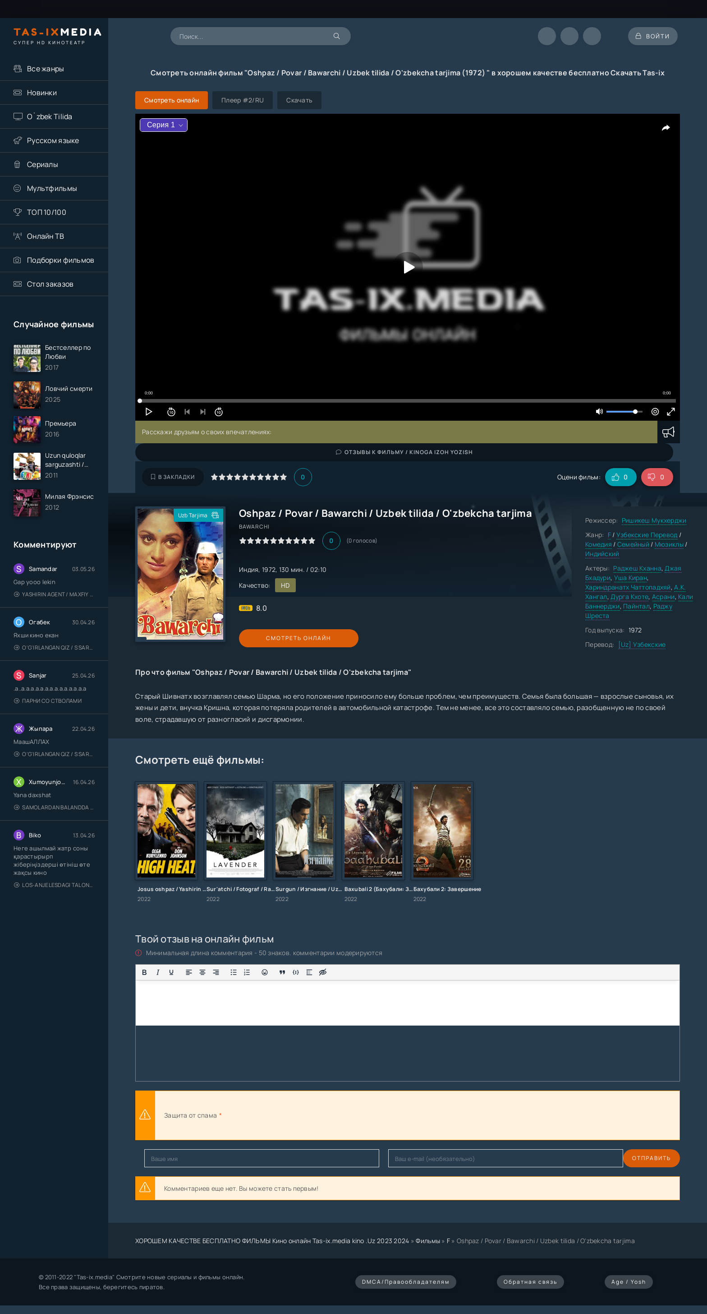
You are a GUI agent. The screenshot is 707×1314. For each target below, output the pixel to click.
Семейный (633, 544)
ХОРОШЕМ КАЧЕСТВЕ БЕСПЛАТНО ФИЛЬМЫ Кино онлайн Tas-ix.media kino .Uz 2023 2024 (272, 1240)
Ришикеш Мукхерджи (654, 520)
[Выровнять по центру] (202, 972)
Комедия (598, 544)
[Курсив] (158, 972)
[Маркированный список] (233, 972)
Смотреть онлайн (280, 638)
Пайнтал (636, 606)
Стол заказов (50, 284)
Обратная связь (530, 1282)
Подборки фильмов (60, 260)
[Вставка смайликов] (264, 972)
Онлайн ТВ (45, 236)
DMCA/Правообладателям (406, 1282)
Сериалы (42, 164)
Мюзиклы (669, 544)
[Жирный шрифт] (144, 972)
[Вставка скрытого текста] (323, 972)
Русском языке (53, 140)
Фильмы (428, 1240)
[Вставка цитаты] (282, 972)
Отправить (163, 1158)
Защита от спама (190, 1115)
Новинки (42, 93)
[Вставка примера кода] (296, 972)
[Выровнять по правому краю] (216, 972)
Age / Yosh (628, 1282)
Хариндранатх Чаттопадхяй (628, 587)
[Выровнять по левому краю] (189, 972)
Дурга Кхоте (629, 596)
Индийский (602, 553)
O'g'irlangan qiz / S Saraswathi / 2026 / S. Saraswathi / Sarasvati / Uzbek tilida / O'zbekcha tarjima (54, 653)
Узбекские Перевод (647, 534)
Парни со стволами (48, 706)
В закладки (173, 477)
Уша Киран (630, 577)
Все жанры (45, 69)
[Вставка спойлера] (309, 972)
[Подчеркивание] (171, 972)
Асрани (663, 596)
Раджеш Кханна (637, 568)
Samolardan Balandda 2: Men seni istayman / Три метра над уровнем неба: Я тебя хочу (54, 813)
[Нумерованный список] (247, 972)
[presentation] (322, 1115)
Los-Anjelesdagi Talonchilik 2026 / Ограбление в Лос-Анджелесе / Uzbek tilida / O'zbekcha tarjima (54, 890)
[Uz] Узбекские (642, 644)
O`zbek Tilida (50, 116)
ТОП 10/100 (46, 212)
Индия (248, 569)
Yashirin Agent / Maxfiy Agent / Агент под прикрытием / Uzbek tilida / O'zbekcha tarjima (54, 600)
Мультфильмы (52, 188)
